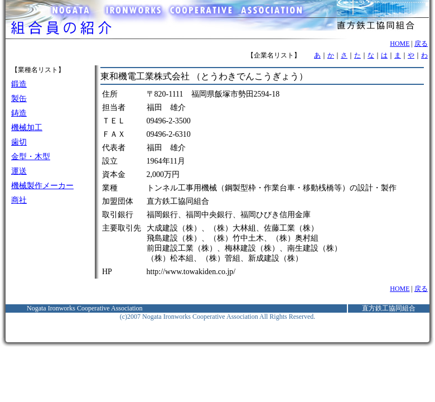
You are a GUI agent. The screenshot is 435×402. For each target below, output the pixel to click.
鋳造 (19, 113)
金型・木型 (30, 156)
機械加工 (26, 127)
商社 (19, 200)
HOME (399, 43)
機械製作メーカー (42, 185)
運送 (19, 171)
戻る (421, 43)
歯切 (19, 142)
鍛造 (19, 84)
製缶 (19, 98)
